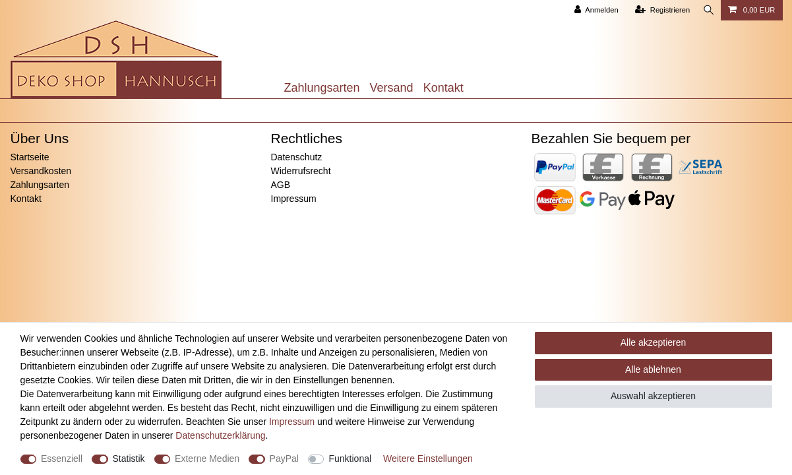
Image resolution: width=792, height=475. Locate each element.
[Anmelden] (593, 10)
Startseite (30, 157)
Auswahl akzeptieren (653, 396)
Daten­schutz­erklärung (220, 435)
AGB (281, 184)
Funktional (349, 458)
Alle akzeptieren (653, 342)
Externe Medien (207, 458)
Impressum (294, 198)
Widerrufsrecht (301, 171)
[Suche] (707, 10)
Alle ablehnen (653, 369)
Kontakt (443, 87)
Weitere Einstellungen (428, 458)
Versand (391, 87)
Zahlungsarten (322, 87)
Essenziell (61, 458)
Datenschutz (296, 157)
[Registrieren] (659, 10)
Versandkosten (41, 171)
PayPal (284, 458)
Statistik (129, 458)
